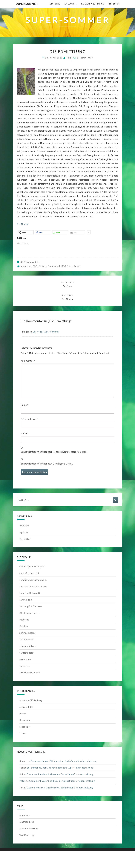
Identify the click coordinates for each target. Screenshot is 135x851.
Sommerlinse (26, 639)
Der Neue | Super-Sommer (46, 331)
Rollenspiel (54, 266)
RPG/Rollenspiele (29, 262)
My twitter (24, 538)
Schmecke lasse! (27, 632)
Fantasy (42, 266)
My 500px (24, 525)
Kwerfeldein (25, 599)
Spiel (69, 266)
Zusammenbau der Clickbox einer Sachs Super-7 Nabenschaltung (63, 761)
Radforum (24, 720)
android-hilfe (26, 706)
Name (24, 404)
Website (25, 433)
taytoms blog (26, 652)
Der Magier (22, 224)
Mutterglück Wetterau (30, 606)
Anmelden (24, 815)
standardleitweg (27, 645)
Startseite (55, 3)
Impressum (114, 3)
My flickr (23, 532)
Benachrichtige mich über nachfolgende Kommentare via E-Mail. (54, 451)
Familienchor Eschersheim (33, 579)
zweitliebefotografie (30, 672)
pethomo (24, 619)
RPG (63, 266)
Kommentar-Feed (28, 828)
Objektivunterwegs (29, 612)
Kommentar (28, 360)
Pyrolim (23, 626)
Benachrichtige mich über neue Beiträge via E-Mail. (47, 463)
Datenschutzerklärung (92, 3)
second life (25, 726)
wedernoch (25, 659)
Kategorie (69, 3)
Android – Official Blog (30, 700)
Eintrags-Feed (26, 821)
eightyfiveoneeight (29, 573)
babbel (23, 713)
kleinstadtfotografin (30, 593)
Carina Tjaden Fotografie (32, 566)
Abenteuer (25, 266)
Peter (22, 780)
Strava (22, 733)
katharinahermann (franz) (33, 586)
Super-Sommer (27, 4)
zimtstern (24, 665)
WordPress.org (27, 835)
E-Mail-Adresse (29, 419)
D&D (35, 266)
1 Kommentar (85, 57)
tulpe (69, 57)
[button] (26, 232)
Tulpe (77, 266)
